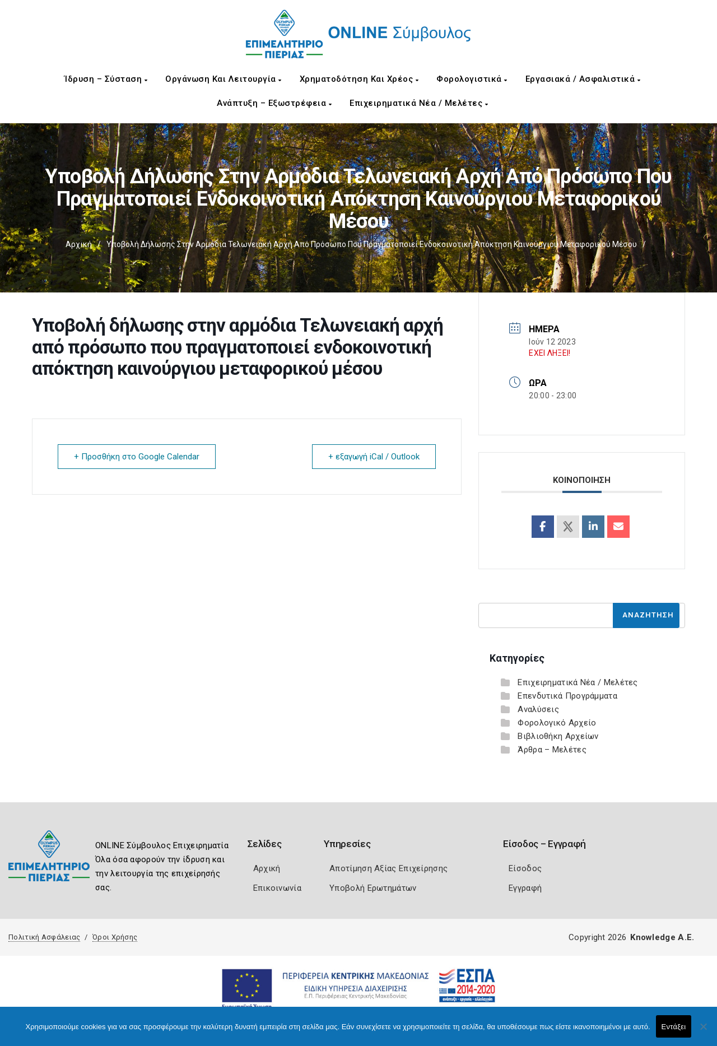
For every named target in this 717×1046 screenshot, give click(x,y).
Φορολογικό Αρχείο (557, 723)
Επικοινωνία (277, 888)
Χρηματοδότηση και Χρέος (359, 79)
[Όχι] (703, 1032)
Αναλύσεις (538, 709)
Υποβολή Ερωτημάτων (372, 888)
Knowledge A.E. (662, 937)
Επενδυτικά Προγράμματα (567, 696)
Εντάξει (674, 1026)
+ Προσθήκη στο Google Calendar (136, 457)
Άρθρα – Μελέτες (552, 750)
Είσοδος (525, 868)
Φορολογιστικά (472, 79)
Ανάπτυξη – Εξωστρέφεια (274, 103)
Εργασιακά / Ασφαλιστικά (583, 79)
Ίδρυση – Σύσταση (105, 79)
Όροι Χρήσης (114, 937)
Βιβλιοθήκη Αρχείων (558, 736)
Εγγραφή (525, 888)
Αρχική (79, 244)
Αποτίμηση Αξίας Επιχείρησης (388, 868)
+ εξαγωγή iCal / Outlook (374, 457)
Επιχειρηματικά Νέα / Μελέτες (419, 103)
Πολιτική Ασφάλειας (44, 937)
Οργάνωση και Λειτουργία (223, 79)
